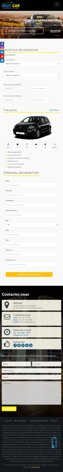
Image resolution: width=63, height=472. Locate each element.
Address (8, 250)
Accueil (8, 420)
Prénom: (8, 191)
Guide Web (35, 467)
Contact (54, 420)
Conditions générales (38, 420)
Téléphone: (9, 200)
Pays (7, 240)
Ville (7, 230)
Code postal (10, 260)
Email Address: (11, 210)
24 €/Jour (54, 109)
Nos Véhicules (20, 420)
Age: (7, 220)
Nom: (7, 181)
